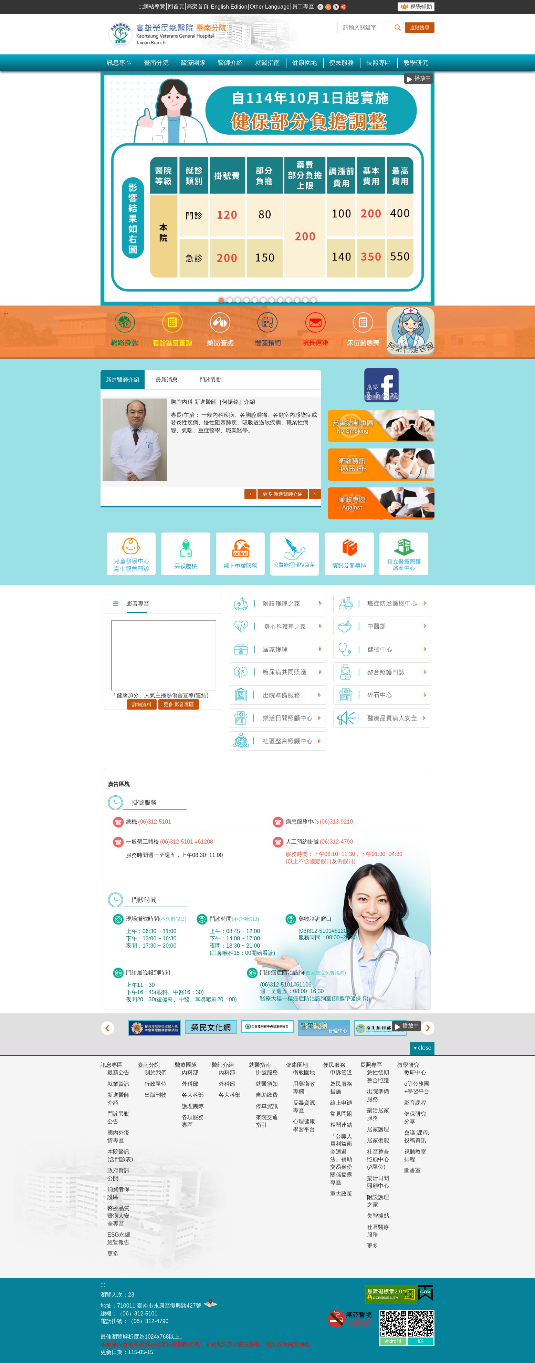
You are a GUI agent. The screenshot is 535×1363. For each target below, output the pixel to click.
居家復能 (378, 1140)
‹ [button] (107, 1028)
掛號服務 (267, 1072)
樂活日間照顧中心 (378, 1182)
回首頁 (176, 6)
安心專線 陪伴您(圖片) (229, 300)
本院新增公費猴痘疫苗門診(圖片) (305, 300)
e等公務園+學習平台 (416, 1087)
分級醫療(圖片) (221, 300)
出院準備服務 (378, 1095)
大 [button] (336, 7)
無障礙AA (391, 1294)
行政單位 (156, 1084)
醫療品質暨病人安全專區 (118, 1216)
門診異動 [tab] (211, 379)
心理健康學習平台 (304, 1125)
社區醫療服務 (378, 1231)
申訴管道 (341, 1072)
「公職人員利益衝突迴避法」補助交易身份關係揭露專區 (341, 1159)
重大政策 (341, 1194)
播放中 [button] (423, 78)
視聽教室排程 (415, 1155)
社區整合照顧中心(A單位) (378, 1159)
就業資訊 (118, 1084)
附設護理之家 (378, 1201)
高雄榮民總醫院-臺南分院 (171, 34)
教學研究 (415, 62)
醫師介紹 (230, 62)
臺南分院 (156, 62)
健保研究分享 (415, 1117)
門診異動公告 (118, 1117)
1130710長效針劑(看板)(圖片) (263, 300)
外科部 (190, 1084)
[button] (398, 27)
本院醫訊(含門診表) (120, 1155)
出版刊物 (156, 1095)
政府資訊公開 (118, 1174)
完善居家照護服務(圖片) (313, 300)
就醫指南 (267, 62)
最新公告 (118, 1072)
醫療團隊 (193, 62)
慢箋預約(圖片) (237, 300)
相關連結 (341, 1125)
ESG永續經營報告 (118, 1238)
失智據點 (378, 1216)
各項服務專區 (193, 1121)
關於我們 (156, 1072)
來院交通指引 (267, 1121)
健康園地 (304, 62)
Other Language (270, 7)
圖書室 (412, 1170)
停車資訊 (267, 1106)
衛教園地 (304, 1072)
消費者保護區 (118, 1193)
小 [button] (320, 7)
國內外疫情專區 (118, 1136)
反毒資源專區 (304, 1106)
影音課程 (415, 1103)
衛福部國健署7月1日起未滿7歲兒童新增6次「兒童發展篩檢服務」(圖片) (280, 300)
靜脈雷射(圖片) (271, 300)
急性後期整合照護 (378, 1076)
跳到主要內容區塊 (3, 3)
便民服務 (341, 62)
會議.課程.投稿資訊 (416, 1136)
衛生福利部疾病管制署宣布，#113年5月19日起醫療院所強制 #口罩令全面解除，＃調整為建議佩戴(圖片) (297, 300)
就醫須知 (267, 1084)
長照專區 (378, 62)
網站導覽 (154, 6)
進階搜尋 (419, 27)
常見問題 (341, 1114)
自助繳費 (267, 1095)
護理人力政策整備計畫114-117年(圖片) (254, 300)
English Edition (229, 7)
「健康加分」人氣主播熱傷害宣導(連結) (160, 695)
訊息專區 (119, 62)
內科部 (190, 1072)
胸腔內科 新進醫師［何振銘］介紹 (213, 402)
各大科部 (193, 1095)
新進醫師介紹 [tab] (122, 379)
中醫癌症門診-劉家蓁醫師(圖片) (246, 300)
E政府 (425, 1293)
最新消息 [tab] (167, 379)
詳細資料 (141, 704)
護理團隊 (193, 1106)
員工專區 (303, 6)
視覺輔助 (421, 7)
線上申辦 (341, 1103)
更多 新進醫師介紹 (283, 494)
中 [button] (328, 7)
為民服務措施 (341, 1087)
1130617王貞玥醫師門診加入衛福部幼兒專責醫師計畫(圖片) (288, 300)
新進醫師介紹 (118, 1098)
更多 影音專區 (179, 704)
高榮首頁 (198, 6)
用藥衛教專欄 (304, 1087)
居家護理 (378, 1129)
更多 (112, 1254)
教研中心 (415, 1072)
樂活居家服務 (378, 1114)
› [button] (427, 1028)
